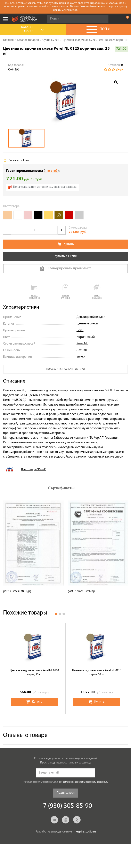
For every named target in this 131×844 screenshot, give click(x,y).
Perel (79, 330)
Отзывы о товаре (25, 735)
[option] (65, 100)
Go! (103, 19)
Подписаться (65, 792)
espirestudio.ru (86, 831)
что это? (51, 171)
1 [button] (56, 614)
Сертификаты (61, 488)
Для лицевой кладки (90, 317)
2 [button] (60, 614)
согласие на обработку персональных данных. (85, 782)
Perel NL (82, 343)
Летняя (81, 350)
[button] (34, 292)
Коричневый (85, 337)
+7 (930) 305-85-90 (117, 19)
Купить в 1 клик (66, 256)
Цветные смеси (87, 323)
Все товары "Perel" (33, 469)
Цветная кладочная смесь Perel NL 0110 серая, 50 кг (96, 672)
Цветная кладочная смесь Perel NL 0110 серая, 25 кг (34, 672)
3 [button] (64, 614)
